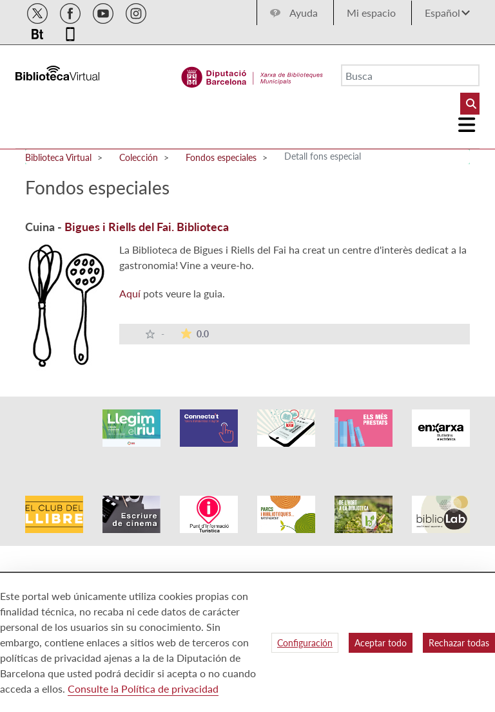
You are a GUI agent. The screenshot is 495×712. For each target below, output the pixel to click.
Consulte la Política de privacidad (143, 688)
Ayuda (303, 12)
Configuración (305, 642)
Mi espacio (371, 12)
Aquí (130, 293)
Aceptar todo (380, 642)
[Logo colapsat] (467, 125)
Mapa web (343, 557)
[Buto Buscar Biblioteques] (470, 104)
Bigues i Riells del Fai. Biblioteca (146, 227)
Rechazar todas (459, 642)
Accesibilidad (224, 557)
